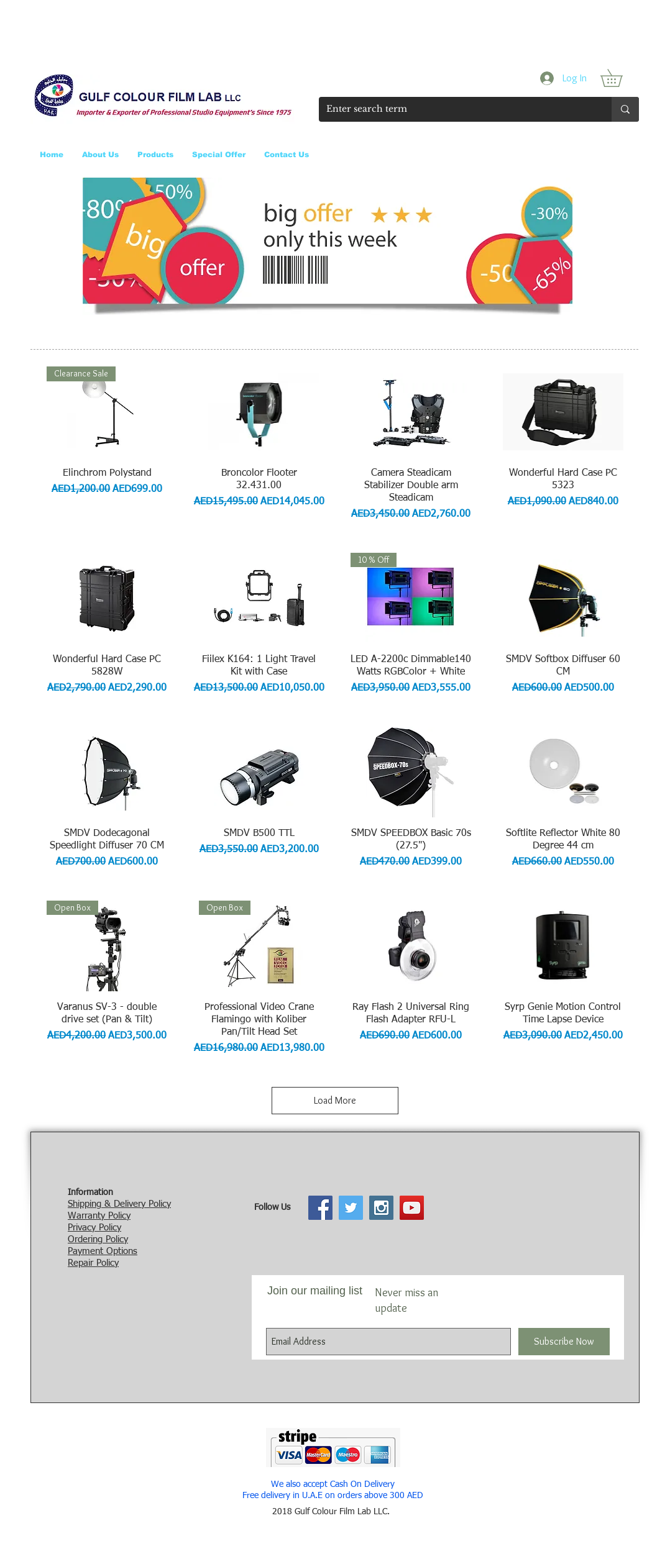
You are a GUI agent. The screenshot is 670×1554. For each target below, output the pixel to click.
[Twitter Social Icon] (351, 1208)
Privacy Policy (94, 1227)
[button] (620, 78)
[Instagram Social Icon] (381, 1208)
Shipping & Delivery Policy (119, 1204)
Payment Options (102, 1251)
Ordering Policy (98, 1239)
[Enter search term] (455, 109)
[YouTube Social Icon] (412, 1208)
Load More (335, 1100)
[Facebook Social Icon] (320, 1208)
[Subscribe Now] (564, 1341)
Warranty (86, 1215)
